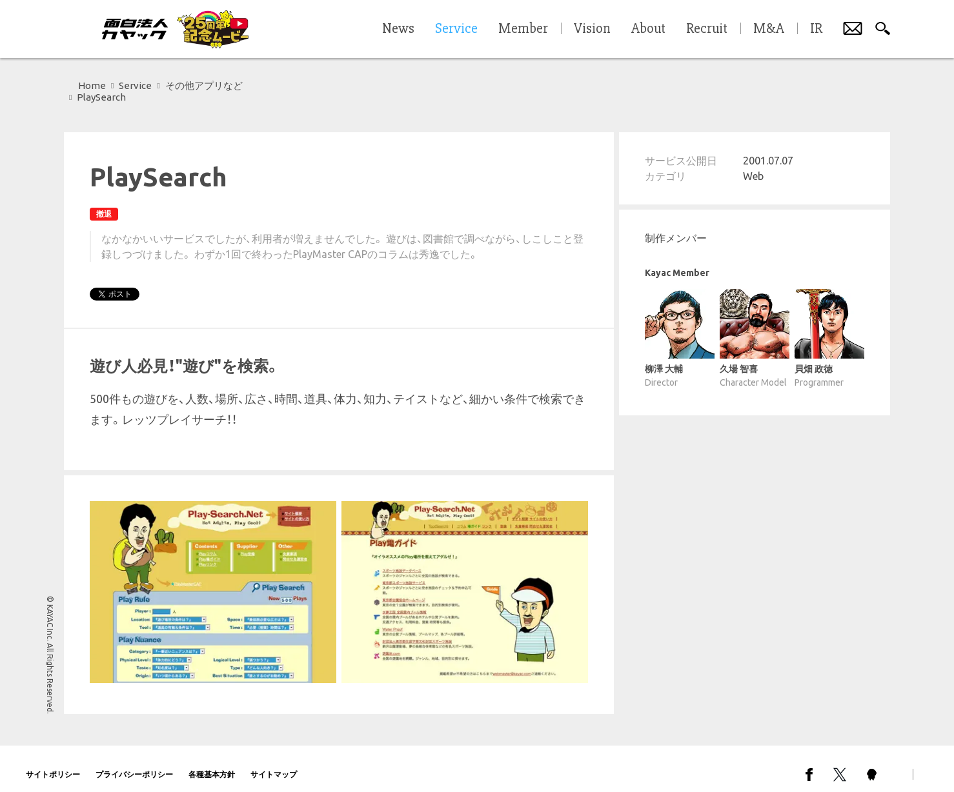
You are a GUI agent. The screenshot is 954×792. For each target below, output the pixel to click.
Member (523, 29)
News (398, 29)
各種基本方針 (211, 762)
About (648, 29)
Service (135, 85)
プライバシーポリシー (134, 762)
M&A (768, 29)
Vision (592, 29)
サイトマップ (273, 762)
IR (816, 29)
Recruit (706, 29)
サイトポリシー (53, 762)
